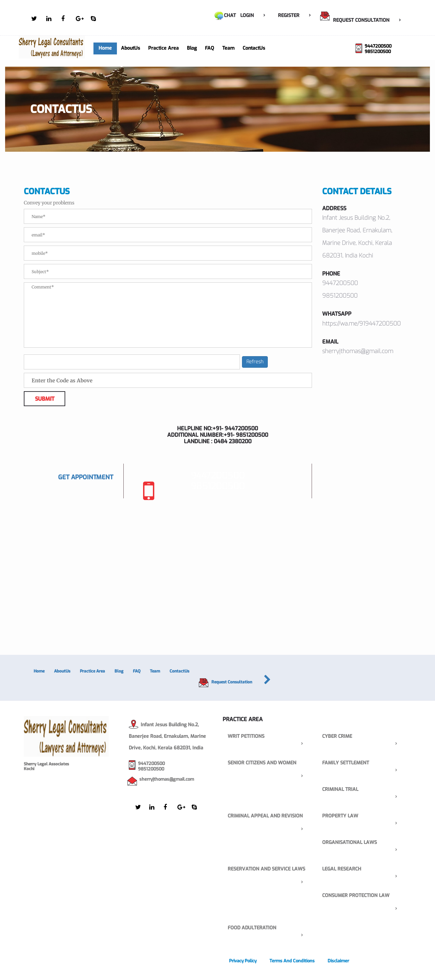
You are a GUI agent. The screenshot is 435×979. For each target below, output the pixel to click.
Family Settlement (363, 763)
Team (228, 48)
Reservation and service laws (269, 869)
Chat (225, 15)
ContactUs (254, 48)
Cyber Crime (363, 737)
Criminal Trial (363, 790)
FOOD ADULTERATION (269, 928)
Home (105, 48)
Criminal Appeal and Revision (269, 816)
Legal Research (363, 869)
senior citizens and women (269, 763)
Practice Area (163, 48)
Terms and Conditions (292, 961)
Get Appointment (85, 477)
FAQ (209, 48)
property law (363, 816)
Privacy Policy (243, 961)
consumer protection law (363, 896)
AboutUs (130, 48)
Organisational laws (363, 843)
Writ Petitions (269, 737)
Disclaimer (338, 961)
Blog (192, 48)
